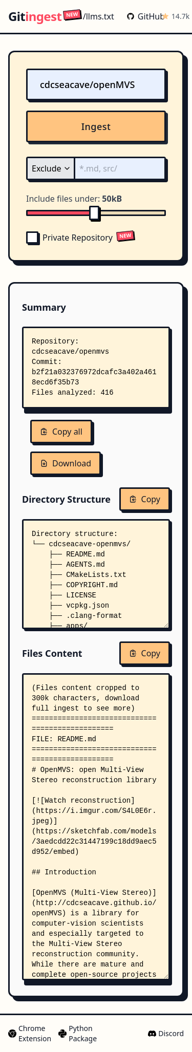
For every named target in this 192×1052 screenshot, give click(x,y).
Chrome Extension (29, 1033)
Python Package (77, 1033)
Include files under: (74, 198)
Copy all (61, 431)
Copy (144, 499)
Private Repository (69, 237)
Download (65, 463)
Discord (166, 1033)
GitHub (141, 16)
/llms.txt (88, 16)
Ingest (96, 126)
